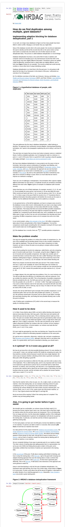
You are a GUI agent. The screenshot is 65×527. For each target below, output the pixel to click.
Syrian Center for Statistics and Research (47, 431)
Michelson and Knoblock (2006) (25, 338)
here (41, 472)
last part (28, 461)
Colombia (19, 168)
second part (20, 454)
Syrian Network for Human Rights (22, 431)
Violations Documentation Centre (48, 429)
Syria (27, 168)
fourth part (36, 459)
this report (23, 172)
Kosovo (54, 167)
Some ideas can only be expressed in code (43, 159)
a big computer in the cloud (37, 221)
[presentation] (40, 230)
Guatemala (48, 167)
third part (37, 455)
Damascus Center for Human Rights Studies (30, 433)
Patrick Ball (18, 23)
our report (46, 170)
